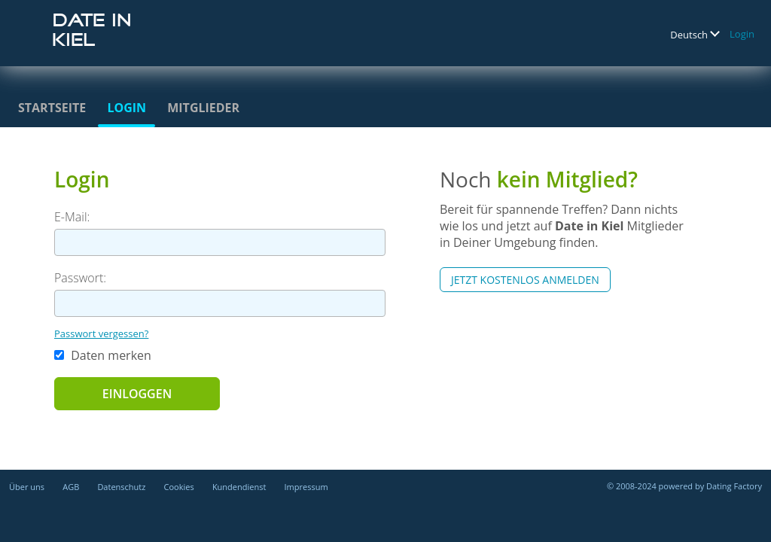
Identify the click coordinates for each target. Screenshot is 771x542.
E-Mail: (72, 217)
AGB (70, 486)
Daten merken (102, 355)
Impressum (306, 486)
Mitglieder (203, 107)
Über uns (26, 486)
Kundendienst (239, 486)
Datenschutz (121, 486)
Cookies (179, 486)
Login (742, 34)
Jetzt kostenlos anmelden (525, 280)
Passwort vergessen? (101, 333)
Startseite (52, 107)
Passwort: (80, 277)
